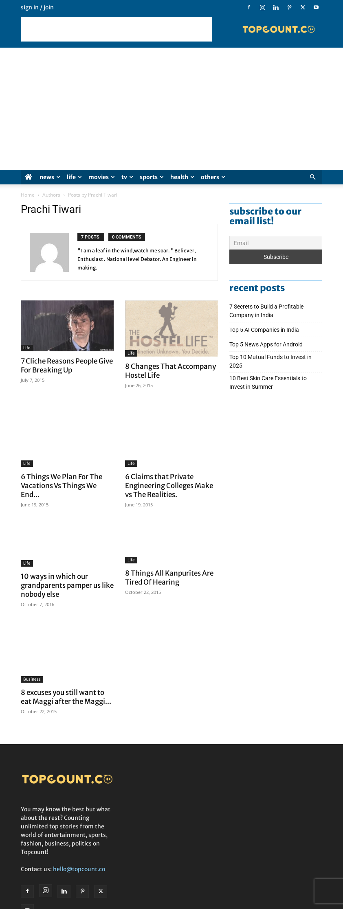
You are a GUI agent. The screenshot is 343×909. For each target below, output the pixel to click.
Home (28, 194)
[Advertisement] (116, 29)
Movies (101, 177)
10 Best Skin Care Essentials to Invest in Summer (268, 382)
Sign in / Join (37, 7)
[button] (312, 177)
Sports (152, 177)
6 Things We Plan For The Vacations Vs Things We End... (61, 485)
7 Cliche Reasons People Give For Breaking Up (67, 366)
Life (74, 177)
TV (127, 177)
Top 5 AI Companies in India (264, 329)
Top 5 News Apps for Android (267, 344)
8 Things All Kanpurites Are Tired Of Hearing (169, 581)
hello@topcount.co (79, 852)
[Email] (275, 243)
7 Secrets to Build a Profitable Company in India (266, 310)
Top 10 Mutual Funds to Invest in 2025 (270, 361)
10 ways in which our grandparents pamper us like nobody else (67, 585)
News (50, 177)
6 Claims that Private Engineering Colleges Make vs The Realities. (169, 485)
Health (182, 177)
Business (32, 663)
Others (213, 177)
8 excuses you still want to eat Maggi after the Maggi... (66, 681)
